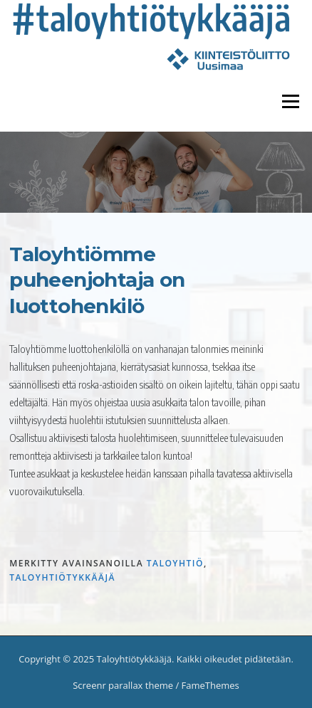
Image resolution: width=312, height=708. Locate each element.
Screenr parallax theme (123, 685)
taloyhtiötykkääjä (62, 577)
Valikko (290, 101)
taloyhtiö (175, 563)
